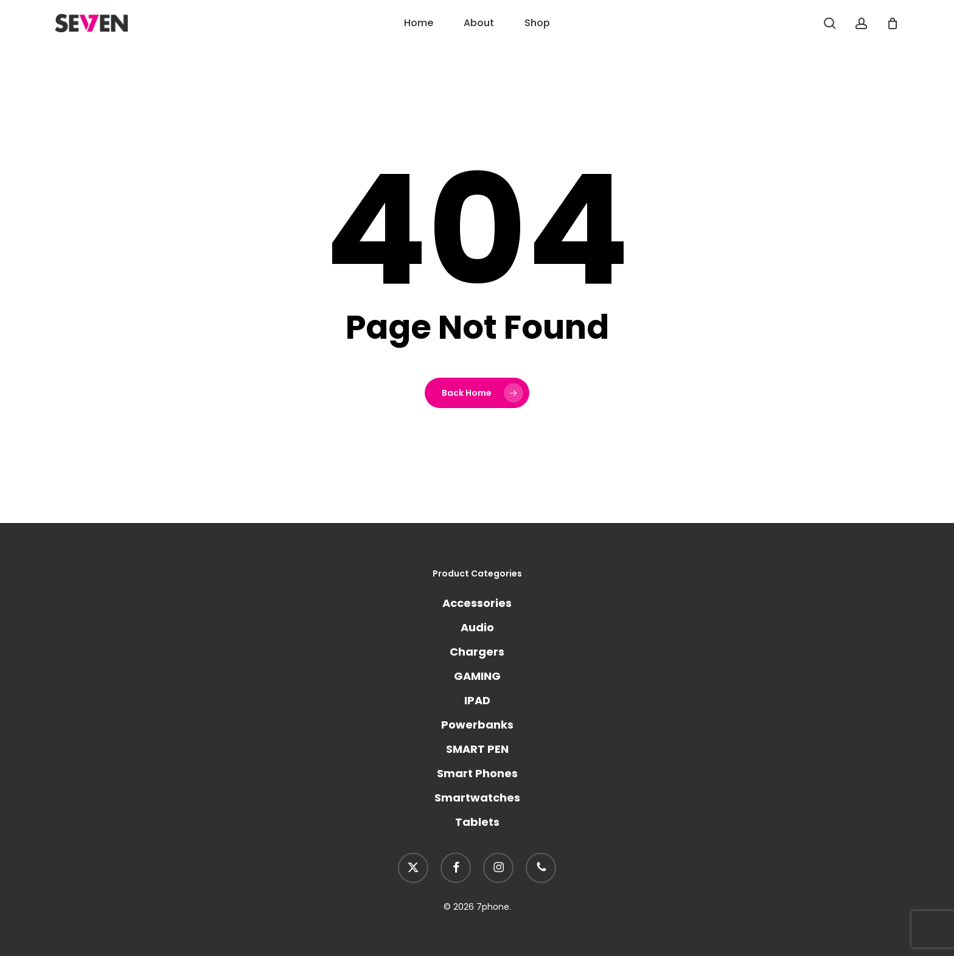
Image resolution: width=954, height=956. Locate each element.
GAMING (477, 676)
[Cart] (892, 23)
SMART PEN (477, 749)
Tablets (477, 822)
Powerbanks (477, 724)
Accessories (477, 603)
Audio (477, 627)
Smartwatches (477, 797)
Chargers (477, 651)
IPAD (477, 700)
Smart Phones (477, 773)
